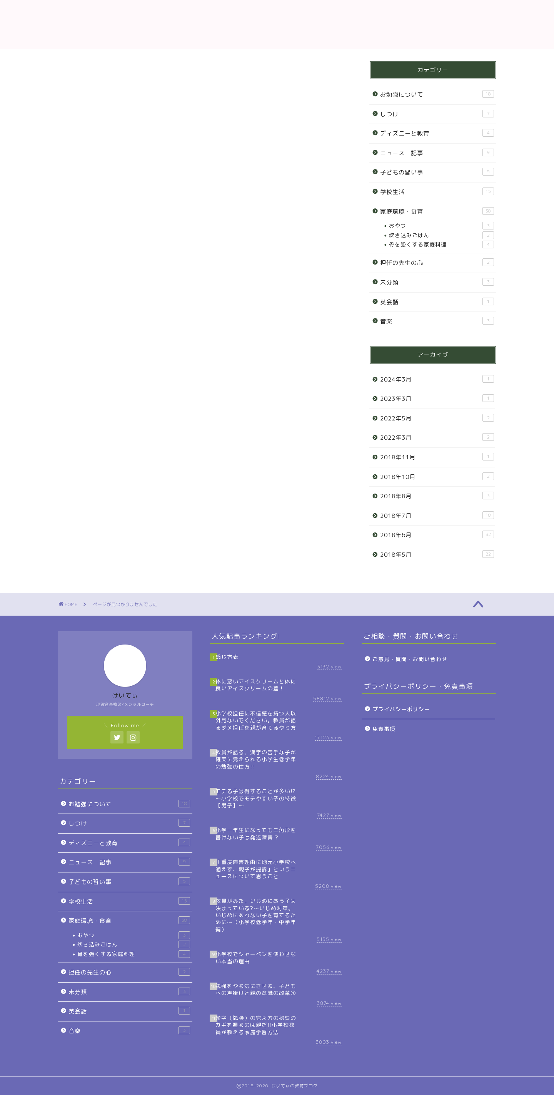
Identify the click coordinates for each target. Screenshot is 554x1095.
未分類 (85, 515)
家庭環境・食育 (99, 486)
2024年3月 (437, 379)
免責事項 (383, 728)
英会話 (85, 528)
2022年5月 (437, 418)
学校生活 (89, 472)
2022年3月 (437, 437)
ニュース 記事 (99, 444)
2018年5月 (437, 554)
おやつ (441, 225)
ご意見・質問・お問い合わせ (409, 659)
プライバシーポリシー (401, 709)
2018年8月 (437, 496)
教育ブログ (277, 24)
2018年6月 (437, 535)
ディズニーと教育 (102, 429)
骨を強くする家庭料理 (441, 244)
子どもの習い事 (99, 458)
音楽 (82, 543)
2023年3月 (437, 398)
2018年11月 (437, 457)
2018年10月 (437, 476)
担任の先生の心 (99, 500)
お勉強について (99, 401)
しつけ (85, 415)
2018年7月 (437, 515)
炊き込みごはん (441, 235)
